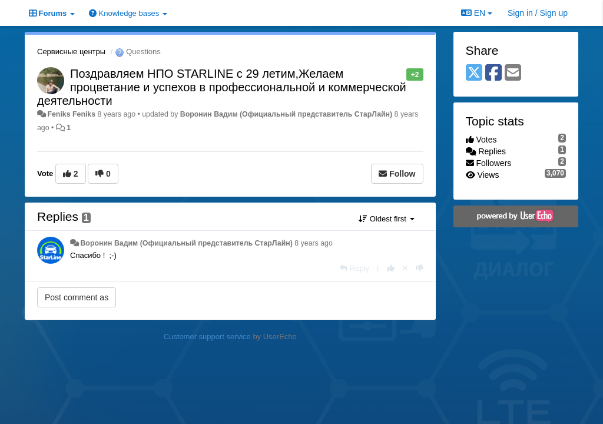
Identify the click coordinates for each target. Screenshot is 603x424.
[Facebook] (493, 73)
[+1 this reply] (391, 268)
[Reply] (354, 268)
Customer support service (207, 336)
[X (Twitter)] (474, 73)
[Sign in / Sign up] (537, 13)
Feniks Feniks (71, 114)
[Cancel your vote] (405, 268)
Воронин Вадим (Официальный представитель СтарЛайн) (286, 114)
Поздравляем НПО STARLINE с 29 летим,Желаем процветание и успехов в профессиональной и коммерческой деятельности (221, 87)
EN (476, 13)
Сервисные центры (71, 51)
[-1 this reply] (419, 268)
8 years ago (313, 243)
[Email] (513, 73)
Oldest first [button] (386, 218)
